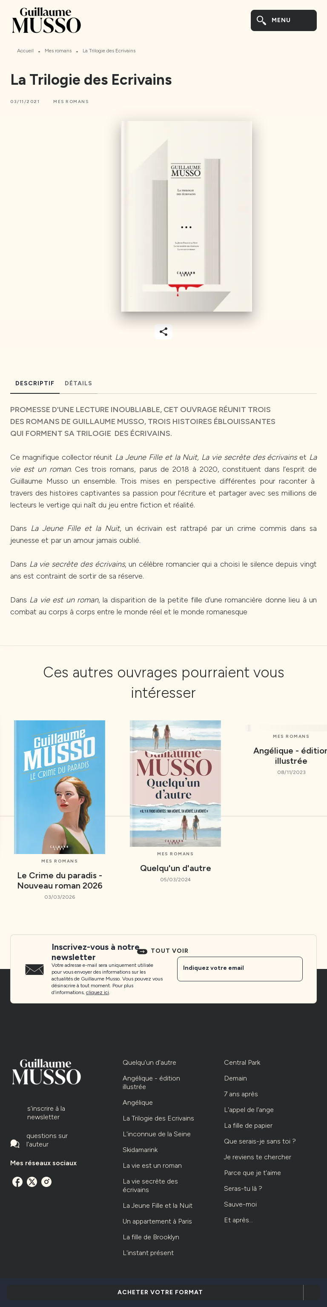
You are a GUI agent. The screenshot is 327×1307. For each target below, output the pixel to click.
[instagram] (46, 1182)
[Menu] (284, 20)
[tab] (35, 383)
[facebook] (17, 1182)
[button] (71, 102)
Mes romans (58, 51)
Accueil (25, 51)
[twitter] (32, 1182)
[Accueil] (46, 20)
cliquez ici (97, 992)
